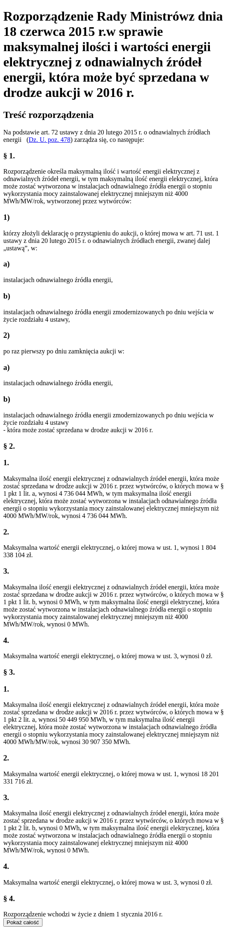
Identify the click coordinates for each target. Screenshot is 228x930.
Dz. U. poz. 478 (49, 139)
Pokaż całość (23, 922)
